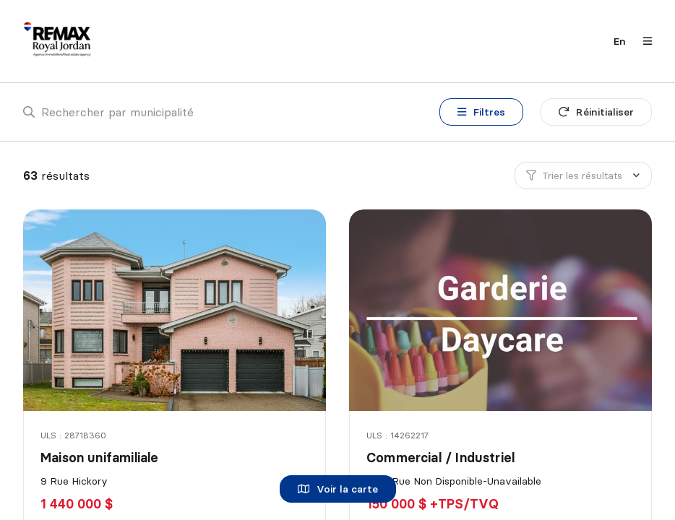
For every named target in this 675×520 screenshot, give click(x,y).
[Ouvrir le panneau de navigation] (643, 41)
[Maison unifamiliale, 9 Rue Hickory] (176, 310)
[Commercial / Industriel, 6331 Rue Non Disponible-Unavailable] (502, 310)
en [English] (620, 41)
